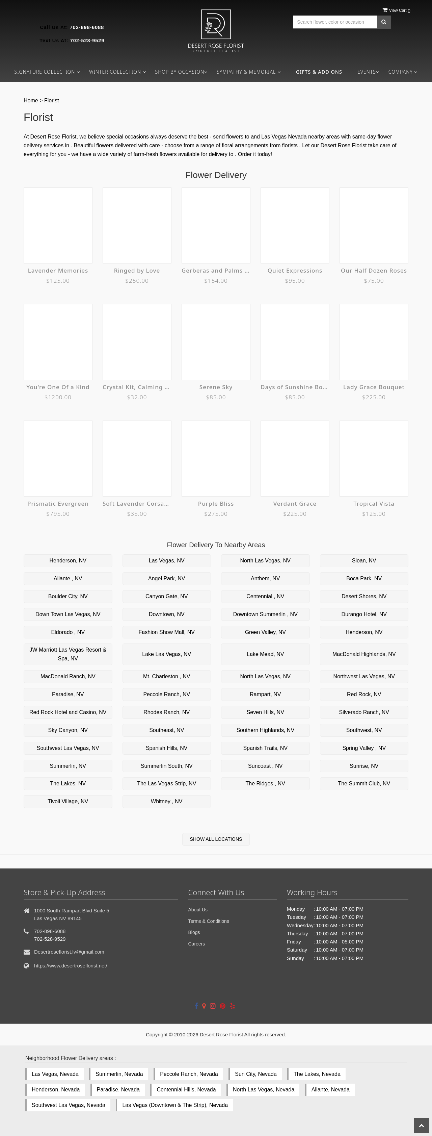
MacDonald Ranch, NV (68, 676)
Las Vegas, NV (167, 560)
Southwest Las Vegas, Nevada (68, 1105)
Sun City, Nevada (255, 1074)
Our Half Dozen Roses (374, 270)
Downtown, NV (167, 614)
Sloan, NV (364, 560)
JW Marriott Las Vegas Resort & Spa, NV (67, 654)
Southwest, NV (364, 730)
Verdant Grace (295, 503)
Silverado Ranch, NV (364, 712)
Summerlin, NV (68, 766)
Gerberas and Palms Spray (216, 270)
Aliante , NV (68, 578)
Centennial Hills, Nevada (186, 1089)
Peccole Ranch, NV (166, 694)
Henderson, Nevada (56, 1089)
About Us (198, 909)
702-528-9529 (87, 40)
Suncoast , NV (265, 766)
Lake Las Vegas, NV (166, 654)
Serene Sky (216, 387)
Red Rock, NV (364, 694)
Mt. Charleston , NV (166, 676)
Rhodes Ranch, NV (166, 712)
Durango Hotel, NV (364, 614)
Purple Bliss (216, 503)
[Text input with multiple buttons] (335, 22)
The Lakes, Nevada (317, 1074)
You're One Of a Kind (57, 387)
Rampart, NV (265, 694)
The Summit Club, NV (364, 783)
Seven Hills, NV (265, 712)
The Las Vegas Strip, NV (166, 783)
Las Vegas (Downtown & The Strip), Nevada (175, 1105)
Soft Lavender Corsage (137, 503)
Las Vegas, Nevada (55, 1074)
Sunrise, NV (364, 766)
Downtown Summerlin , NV (265, 614)
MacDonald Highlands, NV (364, 654)
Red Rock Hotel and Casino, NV (68, 712)
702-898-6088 (87, 27)
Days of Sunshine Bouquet (295, 387)
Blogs (194, 932)
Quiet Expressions (295, 270)
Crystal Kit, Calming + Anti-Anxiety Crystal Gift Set (137, 387)
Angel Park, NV (166, 578)
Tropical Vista (374, 503)
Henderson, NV (68, 560)
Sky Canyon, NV (68, 730)
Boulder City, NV (68, 596)
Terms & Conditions (208, 921)
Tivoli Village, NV (68, 801)
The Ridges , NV (265, 783)
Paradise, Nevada (118, 1089)
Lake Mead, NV (265, 654)
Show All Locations (216, 839)
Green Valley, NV (265, 632)
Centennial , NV (265, 596)
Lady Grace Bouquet (374, 387)
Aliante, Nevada (331, 1089)
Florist (51, 100)
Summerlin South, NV (167, 766)
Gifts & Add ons (319, 72)
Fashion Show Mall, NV (167, 632)
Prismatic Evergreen (58, 503)
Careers (196, 943)
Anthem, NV (265, 578)
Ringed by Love (137, 270)
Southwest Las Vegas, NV (68, 748)
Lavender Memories (58, 270)
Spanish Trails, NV (265, 748)
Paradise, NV (68, 694)
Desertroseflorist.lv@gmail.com (69, 952)
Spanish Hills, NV (167, 748)
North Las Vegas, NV (265, 560)
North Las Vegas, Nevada (263, 1089)
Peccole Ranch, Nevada (189, 1074)
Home (31, 100)
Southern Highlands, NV (265, 730)
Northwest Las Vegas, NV (364, 676)
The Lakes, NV (68, 783)
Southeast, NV (166, 730)
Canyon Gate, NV (166, 596)
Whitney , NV (166, 801)
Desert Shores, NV (364, 596)
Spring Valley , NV (364, 748)
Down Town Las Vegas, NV (68, 614)
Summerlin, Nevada (119, 1074)
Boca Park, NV (364, 578)
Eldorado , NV (68, 632)
